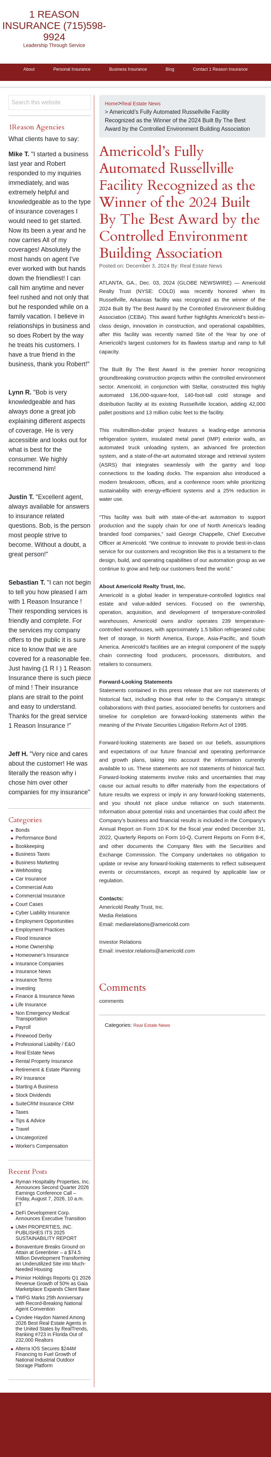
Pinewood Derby (36, 1052)
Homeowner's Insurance (46, 971)
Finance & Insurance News (49, 1012)
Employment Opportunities (49, 937)
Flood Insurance (36, 954)
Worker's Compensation (46, 1162)
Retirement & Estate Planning (53, 1086)
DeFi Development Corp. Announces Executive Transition (47, 1234)
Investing (27, 1004)
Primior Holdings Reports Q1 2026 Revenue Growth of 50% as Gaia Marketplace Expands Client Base (52, 1313)
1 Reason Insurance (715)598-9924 (54, 26)
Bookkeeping (32, 862)
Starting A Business (40, 1103)
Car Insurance (33, 895)
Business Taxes (35, 870)
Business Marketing (40, 879)
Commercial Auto (37, 903)
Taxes (23, 1128)
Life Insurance (33, 1021)
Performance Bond (39, 854)
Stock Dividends (36, 1111)
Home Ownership (37, 963)
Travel (23, 1145)
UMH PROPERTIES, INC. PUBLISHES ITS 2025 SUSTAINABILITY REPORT (50, 1254)
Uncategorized (34, 1154)
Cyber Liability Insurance (46, 929)
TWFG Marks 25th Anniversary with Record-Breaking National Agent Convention (47, 1339)
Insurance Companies (43, 980)
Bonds (23, 846)
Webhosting (30, 886)
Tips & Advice (32, 1137)
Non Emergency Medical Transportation (46, 1032)
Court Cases (31, 920)
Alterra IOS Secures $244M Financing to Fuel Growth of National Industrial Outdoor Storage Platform (50, 1401)
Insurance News (36, 987)
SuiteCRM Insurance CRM (49, 1120)
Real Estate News (154, 1041)
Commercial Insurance (44, 912)
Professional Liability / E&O (50, 1060)
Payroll (24, 1043)
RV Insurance (33, 1094)
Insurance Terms (36, 996)
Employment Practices (44, 946)
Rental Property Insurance (48, 1077)
